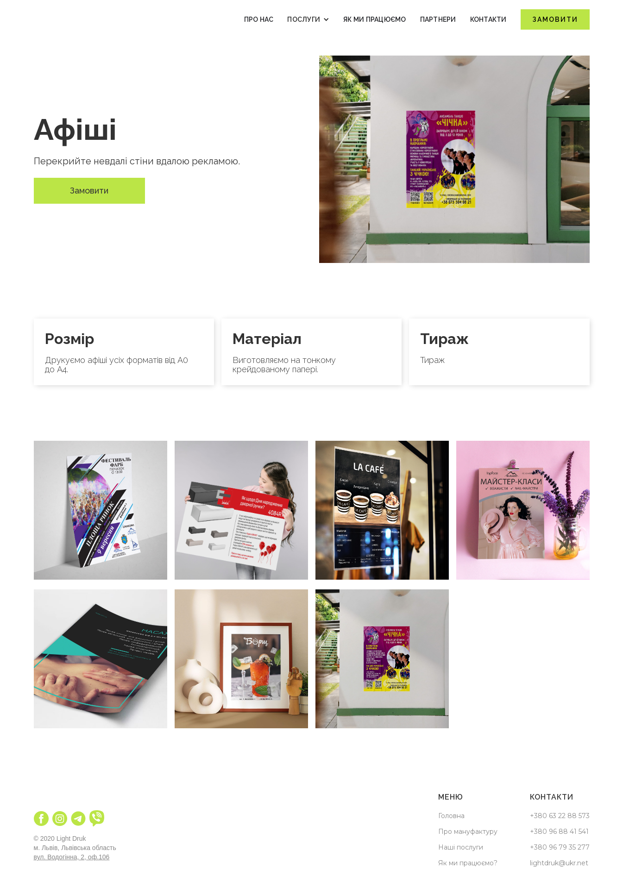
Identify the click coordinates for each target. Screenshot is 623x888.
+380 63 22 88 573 (560, 815)
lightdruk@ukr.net (559, 863)
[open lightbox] (100, 510)
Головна (451, 815)
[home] (61, 19)
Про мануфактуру (467, 831)
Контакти (488, 19)
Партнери (438, 19)
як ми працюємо (374, 19)
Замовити (555, 19)
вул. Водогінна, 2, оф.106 (72, 857)
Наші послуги (460, 847)
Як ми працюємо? (467, 863)
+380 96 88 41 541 (559, 831)
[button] (308, 19)
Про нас (259, 19)
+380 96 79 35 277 (560, 847)
